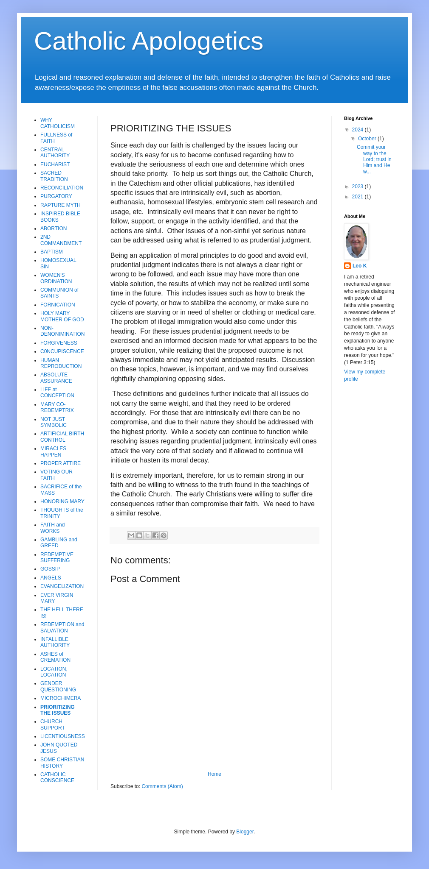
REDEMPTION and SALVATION (62, 627)
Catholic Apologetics (148, 41)
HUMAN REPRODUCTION (61, 363)
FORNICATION (57, 305)
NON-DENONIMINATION (62, 331)
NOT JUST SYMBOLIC (53, 422)
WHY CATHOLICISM (57, 123)
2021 (358, 197)
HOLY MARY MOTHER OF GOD (62, 316)
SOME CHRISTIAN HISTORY (62, 763)
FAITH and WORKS (52, 528)
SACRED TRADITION (54, 176)
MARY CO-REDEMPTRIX (57, 407)
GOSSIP (50, 569)
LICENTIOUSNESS (62, 736)
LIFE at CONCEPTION (57, 392)
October (368, 139)
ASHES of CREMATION (55, 657)
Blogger (245, 832)
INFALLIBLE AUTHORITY (55, 642)
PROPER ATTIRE (60, 463)
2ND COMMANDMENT (61, 240)
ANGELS (50, 578)
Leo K (360, 266)
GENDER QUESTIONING (58, 686)
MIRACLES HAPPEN (53, 451)
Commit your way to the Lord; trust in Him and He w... (374, 159)
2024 (358, 130)
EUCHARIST (55, 164)
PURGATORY (56, 196)
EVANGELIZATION (62, 586)
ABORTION (53, 228)
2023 (358, 186)
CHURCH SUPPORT (52, 724)
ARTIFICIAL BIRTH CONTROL (62, 437)
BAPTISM (51, 252)
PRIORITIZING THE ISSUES (57, 710)
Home (214, 774)
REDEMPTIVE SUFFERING (56, 557)
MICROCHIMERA (60, 698)
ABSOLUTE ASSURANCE (56, 378)
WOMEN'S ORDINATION (56, 278)
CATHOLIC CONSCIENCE (57, 777)
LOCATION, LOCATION (54, 672)
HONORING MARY (62, 501)
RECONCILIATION (61, 188)
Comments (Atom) (162, 786)
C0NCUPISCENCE (62, 351)
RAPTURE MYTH (60, 205)
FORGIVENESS (58, 343)
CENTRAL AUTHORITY (55, 153)
